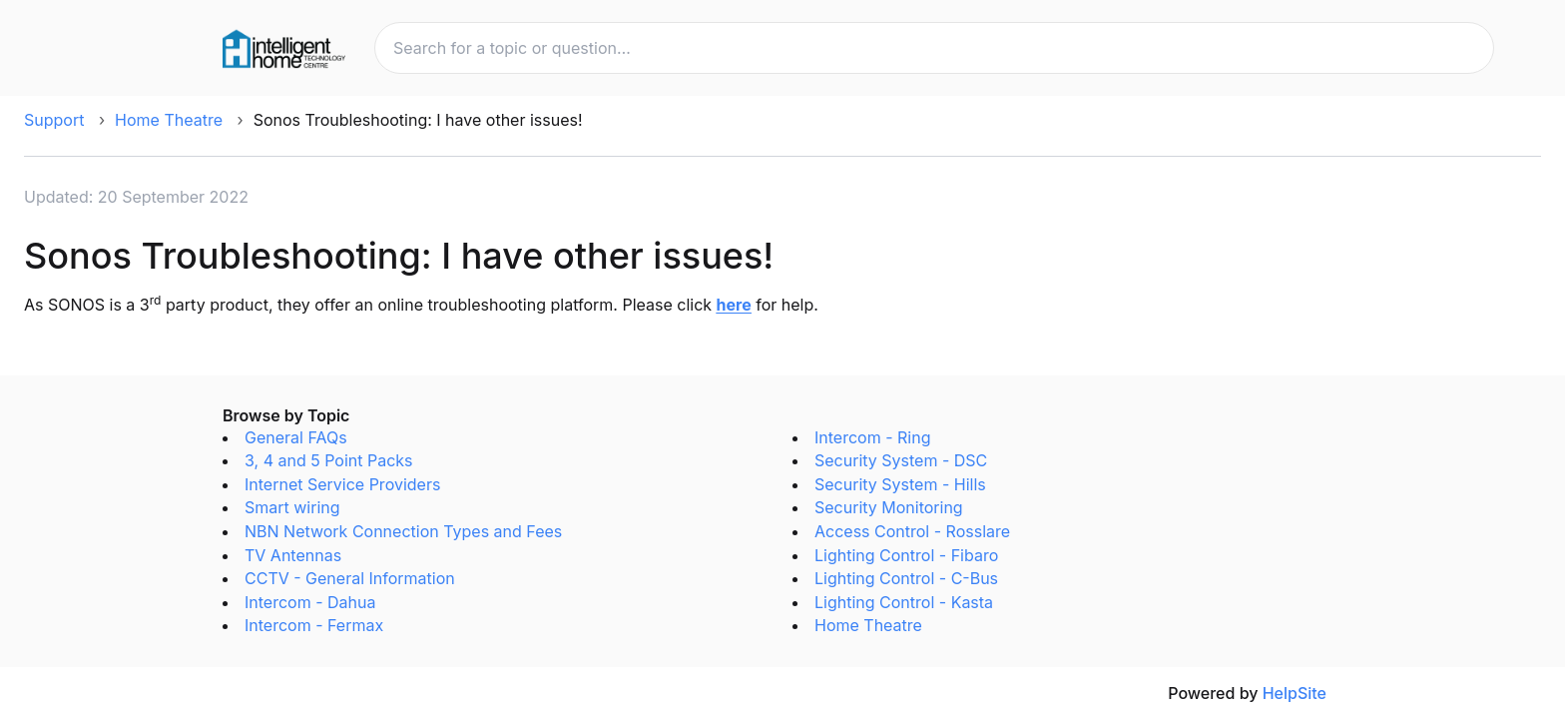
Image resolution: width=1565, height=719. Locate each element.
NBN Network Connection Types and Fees (403, 531)
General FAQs (296, 437)
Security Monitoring (888, 507)
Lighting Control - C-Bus (906, 578)
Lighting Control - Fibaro (906, 555)
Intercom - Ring (872, 437)
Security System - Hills (900, 484)
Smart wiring (292, 507)
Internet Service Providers (342, 484)
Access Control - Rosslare (912, 531)
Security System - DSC (900, 460)
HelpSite (1294, 693)
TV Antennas (293, 555)
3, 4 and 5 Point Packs (329, 460)
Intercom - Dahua (310, 602)
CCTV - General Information (350, 578)
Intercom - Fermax (314, 625)
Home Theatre (169, 120)
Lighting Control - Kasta (903, 602)
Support (54, 120)
